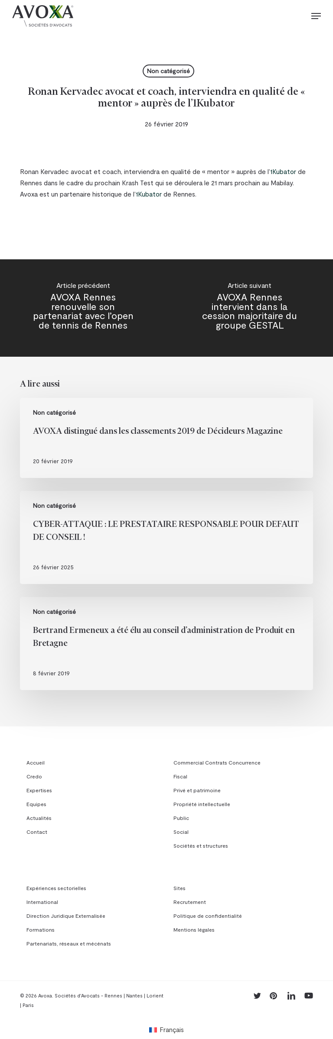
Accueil (35, 762)
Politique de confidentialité (207, 916)
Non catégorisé (168, 70)
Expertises (39, 790)
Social (181, 832)
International (42, 902)
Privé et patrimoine (197, 790)
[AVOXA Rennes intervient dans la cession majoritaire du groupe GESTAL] (249, 308)
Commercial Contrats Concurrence (217, 762)
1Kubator (283, 171)
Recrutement (189, 902)
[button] (316, 16)
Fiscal (180, 776)
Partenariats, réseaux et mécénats (68, 943)
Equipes (36, 804)
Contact (36, 832)
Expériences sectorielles (56, 888)
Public (181, 818)
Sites (179, 888)
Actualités (39, 818)
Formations (40, 929)
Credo (34, 776)
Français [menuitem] (172, 1029)
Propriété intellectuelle (201, 804)
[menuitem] (166, 1029)
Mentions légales (194, 929)
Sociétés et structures (200, 845)
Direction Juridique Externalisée (65, 916)
